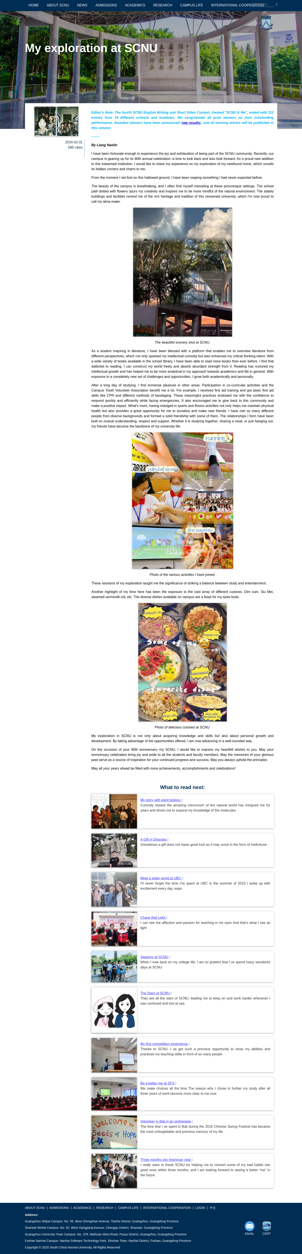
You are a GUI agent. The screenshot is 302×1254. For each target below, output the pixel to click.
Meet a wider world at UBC (161, 878)
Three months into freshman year (166, 1160)
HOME (34, 5)
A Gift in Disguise (154, 839)
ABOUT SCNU (58, 5)
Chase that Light (154, 917)
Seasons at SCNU (155, 957)
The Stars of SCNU (156, 993)
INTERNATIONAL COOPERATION (237, 5)
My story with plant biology (161, 800)
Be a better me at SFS (158, 1083)
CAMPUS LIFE (191, 5)
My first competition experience (165, 1044)
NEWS (82, 5)
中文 (213, 1207)
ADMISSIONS (106, 5)
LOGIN (200, 1207)
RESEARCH (162, 5)
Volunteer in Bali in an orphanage (166, 1121)
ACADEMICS (135, 5)
